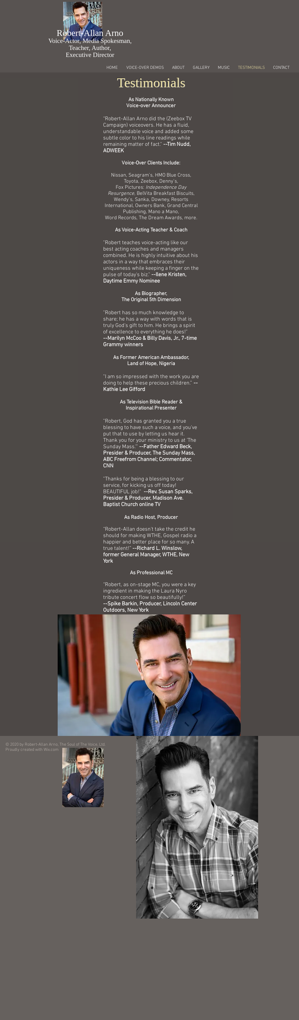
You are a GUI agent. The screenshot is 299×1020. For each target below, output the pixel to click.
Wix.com (51, 749)
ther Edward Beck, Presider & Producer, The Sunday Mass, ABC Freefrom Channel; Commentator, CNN (149, 456)
